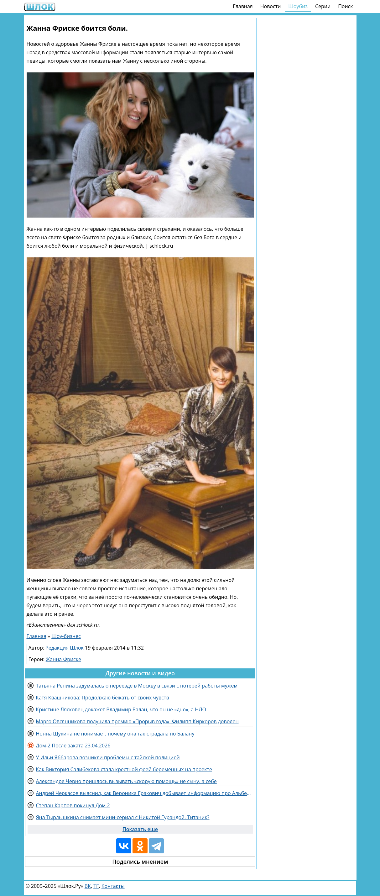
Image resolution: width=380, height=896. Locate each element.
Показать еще (140, 829)
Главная (242, 6)
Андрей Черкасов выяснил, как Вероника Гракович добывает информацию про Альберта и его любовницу (144, 793)
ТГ (96, 886)
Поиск (345, 6)
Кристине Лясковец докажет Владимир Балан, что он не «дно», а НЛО (121, 709)
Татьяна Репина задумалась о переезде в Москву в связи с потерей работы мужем (137, 685)
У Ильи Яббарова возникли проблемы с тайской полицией (108, 757)
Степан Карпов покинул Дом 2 (73, 805)
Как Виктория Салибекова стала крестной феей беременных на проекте (124, 769)
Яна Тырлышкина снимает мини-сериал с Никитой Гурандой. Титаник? (123, 817)
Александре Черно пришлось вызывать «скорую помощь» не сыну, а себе (126, 781)
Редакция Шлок (64, 647)
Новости (270, 6)
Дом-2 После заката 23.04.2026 (73, 745)
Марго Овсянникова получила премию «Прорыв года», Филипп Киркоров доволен (137, 721)
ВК (88, 886)
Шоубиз (298, 6)
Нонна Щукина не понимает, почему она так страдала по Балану (115, 733)
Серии (323, 6)
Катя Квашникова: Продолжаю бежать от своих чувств (102, 697)
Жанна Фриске (63, 659)
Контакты (113, 886)
